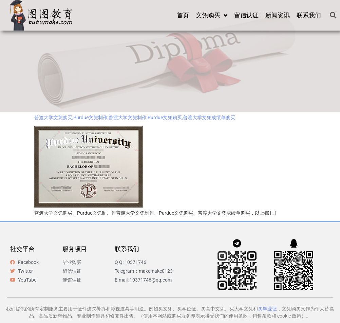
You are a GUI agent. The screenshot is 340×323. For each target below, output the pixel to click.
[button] (333, 15)
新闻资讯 (277, 15)
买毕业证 (267, 308)
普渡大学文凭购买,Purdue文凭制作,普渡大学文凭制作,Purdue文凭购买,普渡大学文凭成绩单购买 (134, 117)
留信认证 (246, 15)
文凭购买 (211, 15)
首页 (183, 15)
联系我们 (309, 15)
